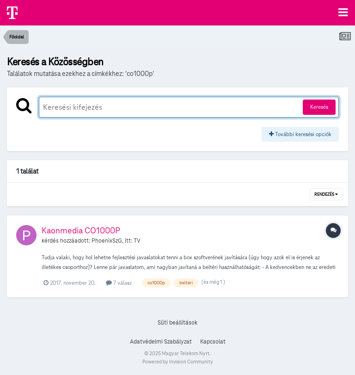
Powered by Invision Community (177, 361)
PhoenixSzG (107, 240)
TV (137, 240)
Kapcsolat (213, 341)
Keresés (319, 106)
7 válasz (119, 282)
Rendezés (326, 194)
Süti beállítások (177, 322)
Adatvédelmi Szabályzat (161, 341)
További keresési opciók (300, 134)
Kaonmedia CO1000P (81, 230)
